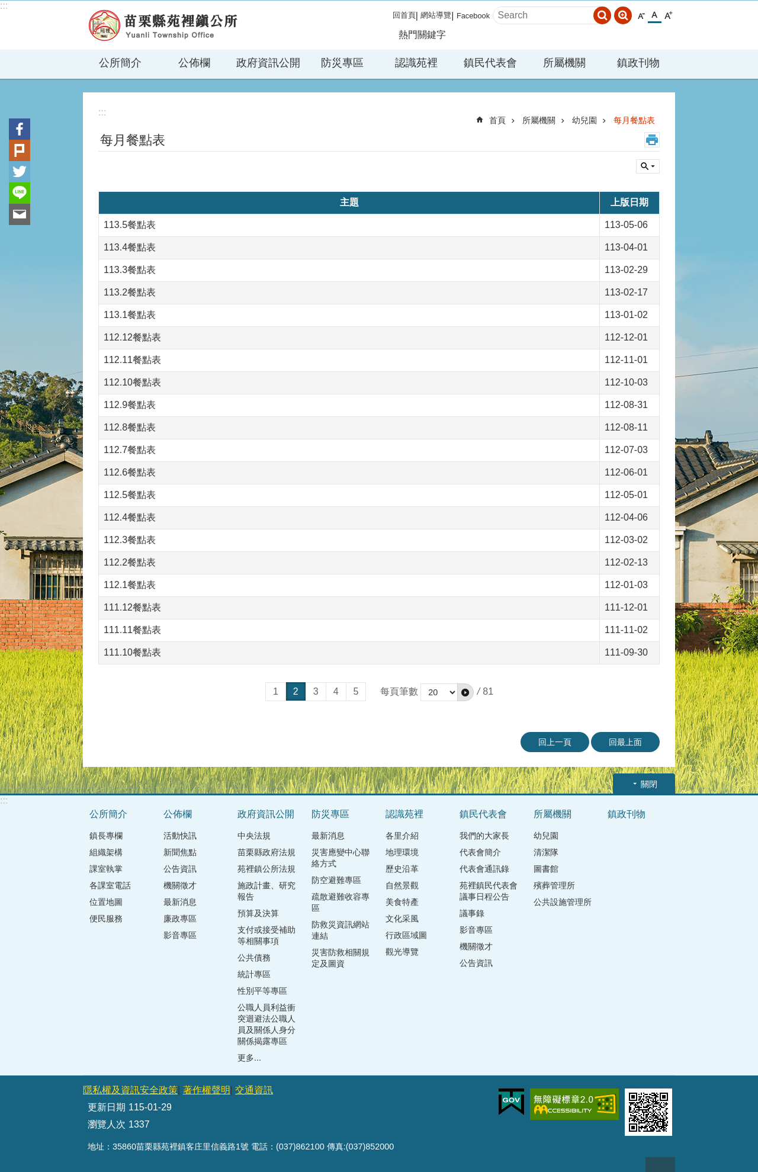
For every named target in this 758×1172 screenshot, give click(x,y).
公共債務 (254, 957)
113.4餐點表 (130, 247)
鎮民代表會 (483, 814)
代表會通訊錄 (484, 869)
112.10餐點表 (132, 382)
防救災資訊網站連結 (340, 930)
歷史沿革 (402, 869)
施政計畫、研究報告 (266, 891)
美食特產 (402, 902)
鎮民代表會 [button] (490, 63)
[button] (465, 692)
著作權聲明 (206, 1090)
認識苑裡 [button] (416, 63)
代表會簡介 (480, 852)
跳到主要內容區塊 (6, 6)
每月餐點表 (634, 120)
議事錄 (472, 913)
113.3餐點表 (130, 270)
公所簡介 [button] (120, 63)
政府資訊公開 (265, 814)
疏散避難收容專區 (340, 902)
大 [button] (668, 16)
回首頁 (404, 15)
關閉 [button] (649, 784)
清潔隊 (546, 852)
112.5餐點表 (130, 495)
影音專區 (180, 935)
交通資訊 (254, 1090)
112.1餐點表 (130, 585)
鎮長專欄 (106, 835)
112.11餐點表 (132, 360)
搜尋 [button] (602, 15)
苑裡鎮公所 (163, 25)
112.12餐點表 (132, 337)
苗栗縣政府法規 (266, 852)
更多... (249, 1057)
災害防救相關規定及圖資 (340, 958)
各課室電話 (110, 885)
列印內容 (652, 139)
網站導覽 (435, 15)
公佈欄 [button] (194, 63)
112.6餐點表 (130, 472)
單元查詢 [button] (648, 166)
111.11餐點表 (132, 630)
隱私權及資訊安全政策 (130, 1090)
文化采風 (402, 918)
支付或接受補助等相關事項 (266, 935)
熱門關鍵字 (422, 35)
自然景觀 (402, 885)
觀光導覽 (402, 951)
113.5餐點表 (130, 225)
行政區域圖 (406, 935)
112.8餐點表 (130, 427)
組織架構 (106, 852)
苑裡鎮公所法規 (266, 869)
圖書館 (546, 869)
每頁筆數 (399, 691)
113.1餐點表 (130, 315)
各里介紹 (402, 835)
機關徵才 (180, 885)
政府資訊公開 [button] (268, 63)
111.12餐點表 (132, 607)
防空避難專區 (336, 880)
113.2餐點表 (130, 292)
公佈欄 (177, 814)
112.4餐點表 (130, 517)
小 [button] (641, 16)
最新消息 (180, 902)
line (19, 193)
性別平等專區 (262, 991)
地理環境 (402, 852)
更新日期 (107, 1107)
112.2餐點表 (130, 562)
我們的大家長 (484, 835)
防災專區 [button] (342, 63)
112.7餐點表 (130, 450)
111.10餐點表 (132, 652)
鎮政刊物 (638, 63)
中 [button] (654, 15)
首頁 (497, 120)
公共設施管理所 (563, 902)
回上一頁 (554, 742)
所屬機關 (538, 120)
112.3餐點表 (130, 540)
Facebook (473, 15)
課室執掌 (106, 869)
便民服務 (106, 918)
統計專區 (254, 974)
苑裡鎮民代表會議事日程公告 (489, 891)
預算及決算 (258, 913)
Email (19, 214)
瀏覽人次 (107, 1124)
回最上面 (625, 742)
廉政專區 (180, 918)
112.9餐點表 (130, 405)
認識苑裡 (404, 814)
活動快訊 (180, 835)
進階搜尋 (623, 15)
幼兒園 (584, 120)
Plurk (19, 150)
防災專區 (330, 814)
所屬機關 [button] (564, 63)
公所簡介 (108, 814)
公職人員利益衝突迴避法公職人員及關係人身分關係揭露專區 (266, 1024)
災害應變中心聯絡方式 (340, 857)
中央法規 (254, 835)
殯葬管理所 (554, 885)
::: (4, 6)
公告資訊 (180, 869)
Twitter (19, 171)
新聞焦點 (180, 852)
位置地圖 (106, 902)
